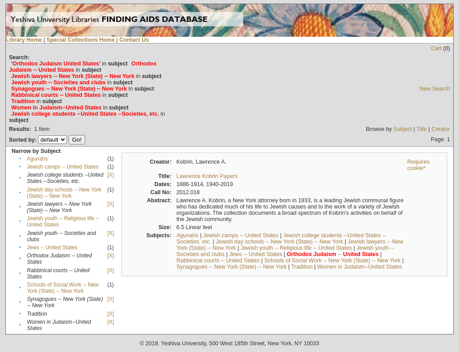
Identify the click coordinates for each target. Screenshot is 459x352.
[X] (111, 175)
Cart (436, 48)
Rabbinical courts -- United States (218, 260)
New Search (435, 89)
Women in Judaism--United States (359, 267)
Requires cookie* (418, 165)
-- (333, 254)
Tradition (301, 267)
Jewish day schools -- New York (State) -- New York (64, 193)
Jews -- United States (52, 247)
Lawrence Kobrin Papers (207, 176)
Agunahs (37, 159)
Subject (403, 129)
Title (421, 129)
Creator (440, 129)
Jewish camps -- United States (63, 167)
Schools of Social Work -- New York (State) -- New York (63, 288)
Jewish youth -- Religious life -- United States (296, 248)
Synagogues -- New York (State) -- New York (231, 267)
